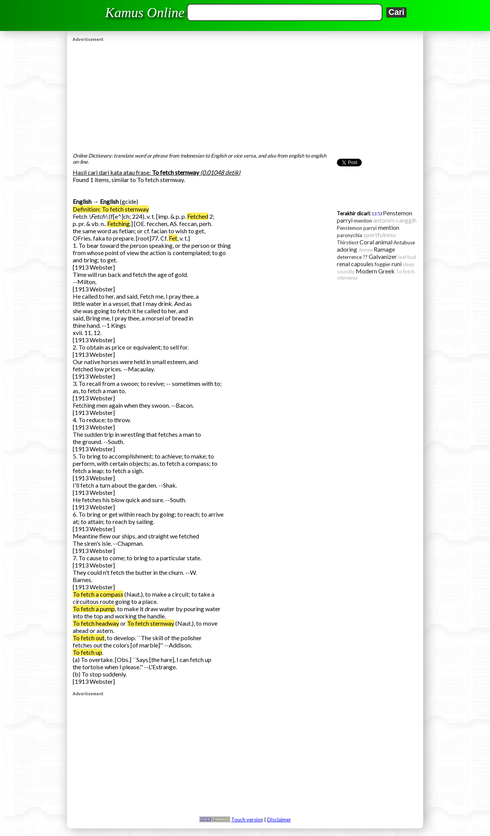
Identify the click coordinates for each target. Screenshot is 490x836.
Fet (173, 238)
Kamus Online (145, 12)
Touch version (247, 819)
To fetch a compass (98, 594)
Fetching (118, 223)
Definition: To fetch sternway (111, 209)
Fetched (197, 216)
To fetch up (87, 652)
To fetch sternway (150, 623)
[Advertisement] (245, 95)
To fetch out (89, 637)
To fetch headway (96, 623)
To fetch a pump (94, 608)
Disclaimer (279, 819)
